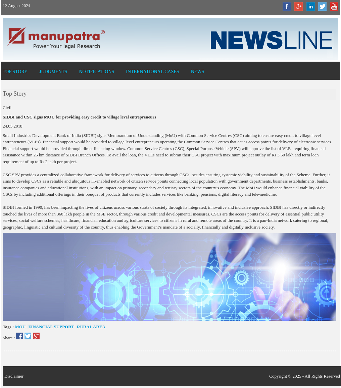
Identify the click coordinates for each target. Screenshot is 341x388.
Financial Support (50, 326)
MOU (20, 326)
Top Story (15, 71)
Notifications (96, 71)
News (197, 71)
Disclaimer (13, 376)
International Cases (152, 71)
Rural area (90, 326)
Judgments (53, 71)
